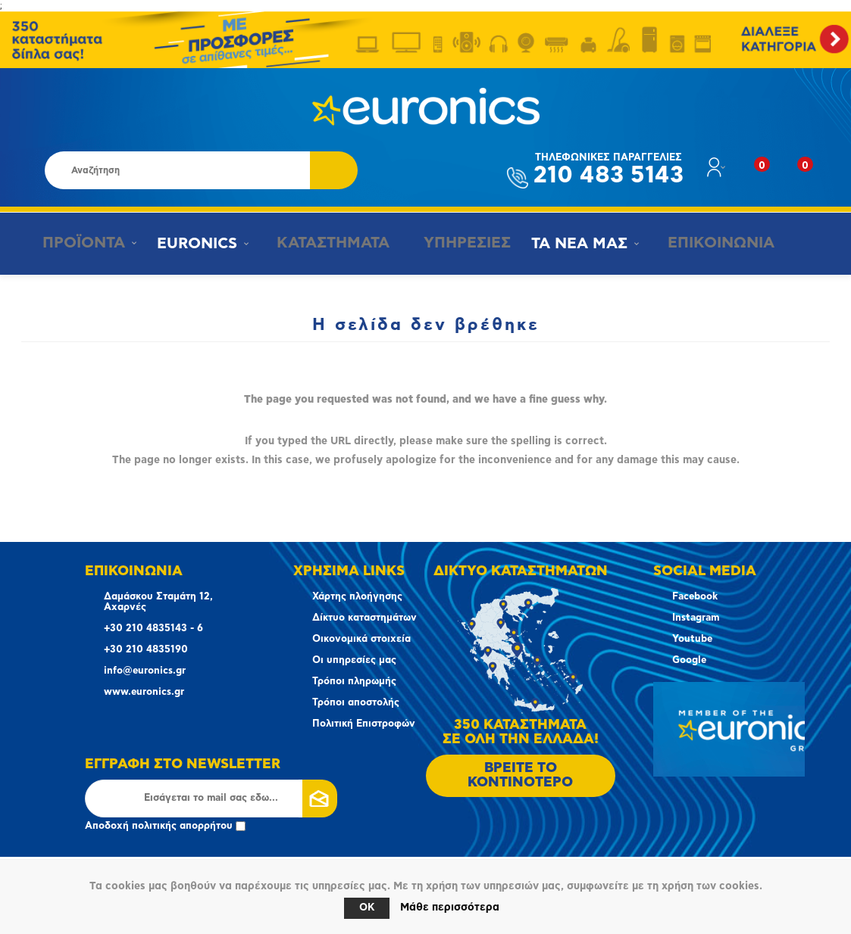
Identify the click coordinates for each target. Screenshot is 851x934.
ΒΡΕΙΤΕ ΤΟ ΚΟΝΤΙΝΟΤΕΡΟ (520, 775)
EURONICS (193, 243)
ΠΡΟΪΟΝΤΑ (77, 243)
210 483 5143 (608, 170)
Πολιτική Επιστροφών (363, 724)
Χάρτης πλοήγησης (357, 597)
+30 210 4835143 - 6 (153, 629)
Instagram (695, 618)
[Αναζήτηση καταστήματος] (177, 170)
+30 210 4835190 (146, 650)
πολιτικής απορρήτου (182, 826)
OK (366, 908)
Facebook (695, 597)
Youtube (692, 639)
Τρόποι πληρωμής (354, 681)
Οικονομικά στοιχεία (361, 639)
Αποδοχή (165, 826)
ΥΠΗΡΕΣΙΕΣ (454, 243)
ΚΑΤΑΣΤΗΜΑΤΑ (324, 243)
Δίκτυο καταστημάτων (364, 618)
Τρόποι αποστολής (355, 703)
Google (689, 660)
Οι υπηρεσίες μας (354, 660)
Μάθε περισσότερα (449, 907)
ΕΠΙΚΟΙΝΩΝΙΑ (704, 243)
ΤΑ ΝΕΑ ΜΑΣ (569, 243)
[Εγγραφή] (211, 798)
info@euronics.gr (145, 671)
